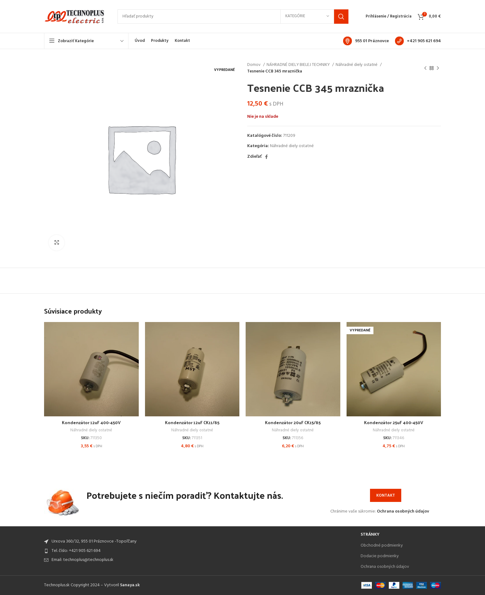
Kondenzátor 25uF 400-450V (393, 422)
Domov (254, 65)
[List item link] (199, 551)
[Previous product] (425, 68)
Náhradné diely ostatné (357, 65)
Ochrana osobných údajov (403, 511)
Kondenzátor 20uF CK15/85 (293, 422)
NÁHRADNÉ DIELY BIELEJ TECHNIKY (299, 65)
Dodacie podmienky (380, 556)
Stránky (370, 534)
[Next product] (438, 68)
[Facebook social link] (266, 157)
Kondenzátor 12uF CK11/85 (192, 422)
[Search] (233, 16)
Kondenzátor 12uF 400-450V (91, 422)
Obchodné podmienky (382, 545)
